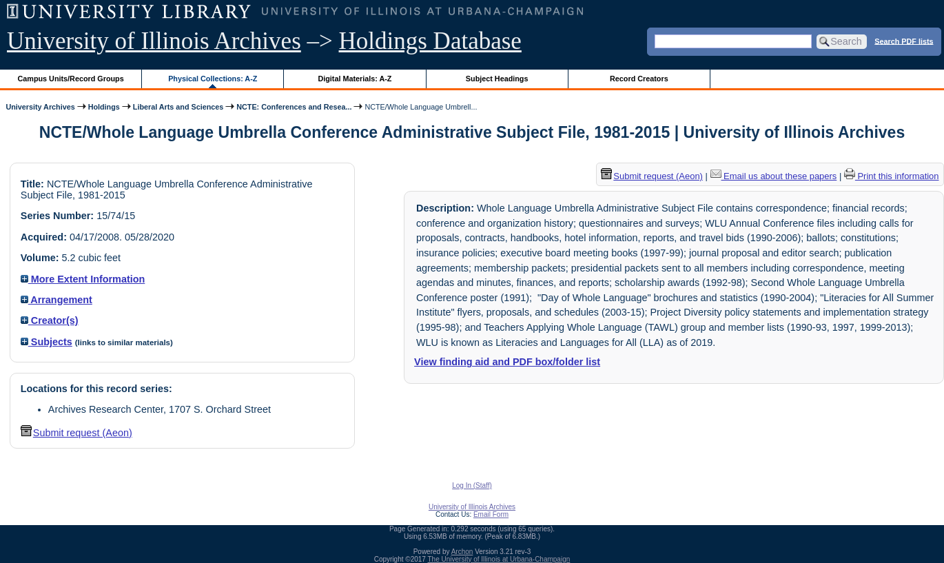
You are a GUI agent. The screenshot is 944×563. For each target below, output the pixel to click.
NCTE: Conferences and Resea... (293, 107)
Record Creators (639, 78)
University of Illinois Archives (154, 41)
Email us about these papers (773, 176)
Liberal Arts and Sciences (178, 107)
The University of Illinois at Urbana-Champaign (499, 559)
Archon (462, 551)
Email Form (491, 514)
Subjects (46, 341)
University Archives (40, 107)
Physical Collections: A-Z (212, 78)
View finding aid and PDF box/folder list (507, 361)
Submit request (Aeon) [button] (76, 432)
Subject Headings (497, 78)
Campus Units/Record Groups (71, 78)
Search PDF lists (903, 41)
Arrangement (56, 299)
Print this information (891, 176)
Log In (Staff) (472, 485)
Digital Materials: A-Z (354, 78)
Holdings (104, 107)
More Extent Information (83, 279)
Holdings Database (430, 41)
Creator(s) (50, 320)
